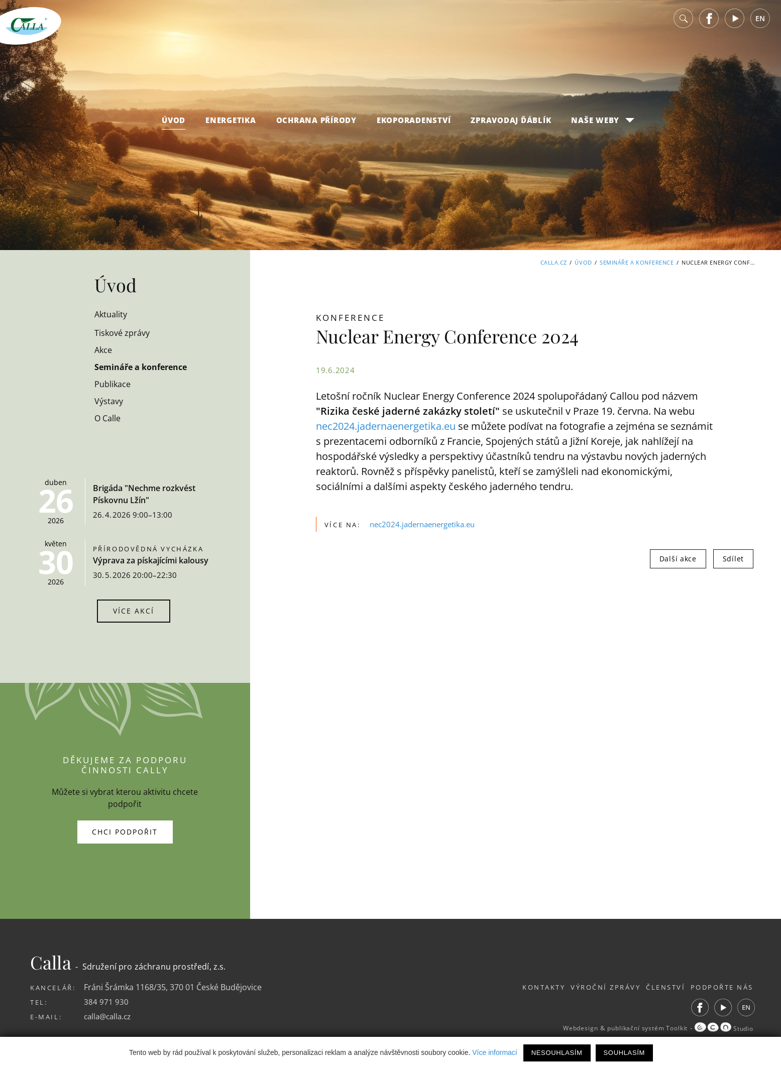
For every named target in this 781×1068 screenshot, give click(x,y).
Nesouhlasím (557, 1052)
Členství (658, 987)
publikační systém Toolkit (638, 1028)
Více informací (494, 1052)
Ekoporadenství (414, 127)
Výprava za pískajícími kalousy (150, 560)
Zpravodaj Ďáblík (511, 127)
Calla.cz (553, 262)
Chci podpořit (125, 832)
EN (760, 25)
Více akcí (133, 611)
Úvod (173, 127)
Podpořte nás (722, 987)
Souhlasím (624, 1052)
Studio (722, 1028)
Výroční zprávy (590, 987)
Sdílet (733, 558)
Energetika (230, 127)
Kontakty (521, 987)
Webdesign (563, 1028)
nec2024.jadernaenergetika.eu (386, 426)
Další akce (678, 558)
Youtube (734, 25)
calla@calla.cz (109, 1016)
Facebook (709, 25)
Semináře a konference (637, 262)
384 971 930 (106, 1001)
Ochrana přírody (316, 127)
